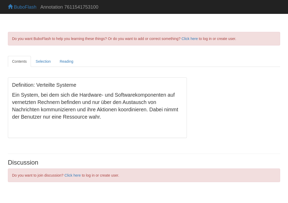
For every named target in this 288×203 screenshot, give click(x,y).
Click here (190, 39)
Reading (66, 61)
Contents (19, 61)
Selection (43, 61)
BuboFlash (22, 7)
